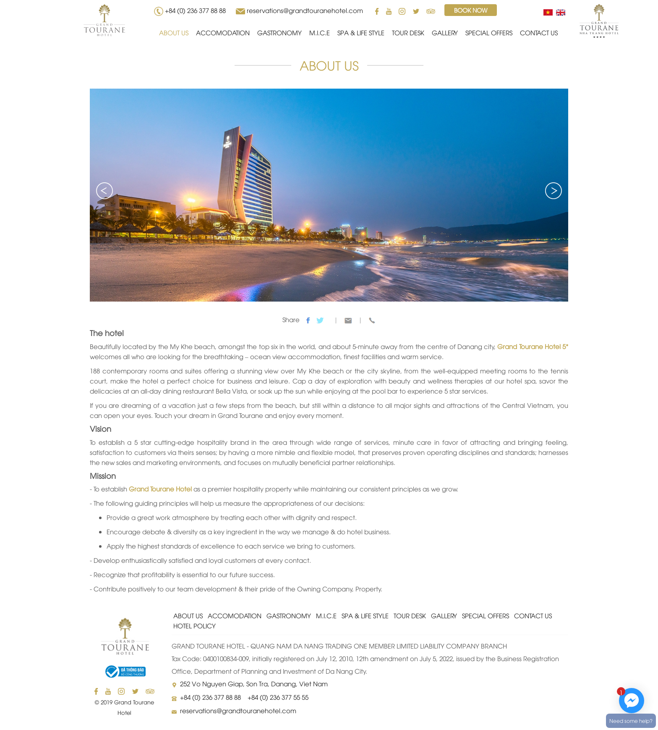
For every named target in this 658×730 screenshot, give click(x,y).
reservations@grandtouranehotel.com (305, 10)
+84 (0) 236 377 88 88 (197, 10)
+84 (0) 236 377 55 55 (278, 697)
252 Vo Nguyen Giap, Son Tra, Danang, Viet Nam (254, 683)
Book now (470, 10)
